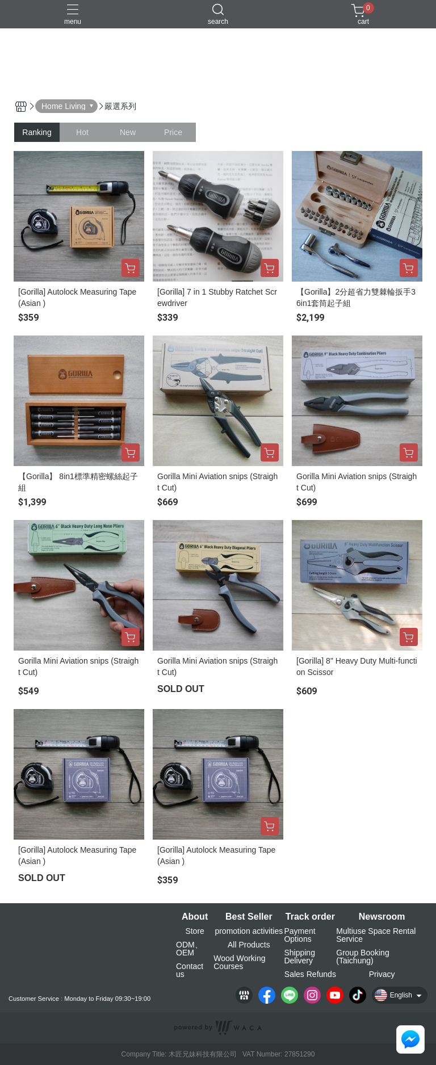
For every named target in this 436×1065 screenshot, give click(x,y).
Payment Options (299, 935)
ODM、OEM (189, 949)
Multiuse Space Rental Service (376, 935)
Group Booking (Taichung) (362, 957)
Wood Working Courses (239, 962)
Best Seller (248, 916)
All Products (249, 945)
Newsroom (382, 916)
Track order (310, 916)
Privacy (382, 974)
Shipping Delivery (299, 957)
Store (194, 931)
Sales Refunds (310, 974)
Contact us (189, 970)
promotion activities (249, 931)
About (195, 916)
